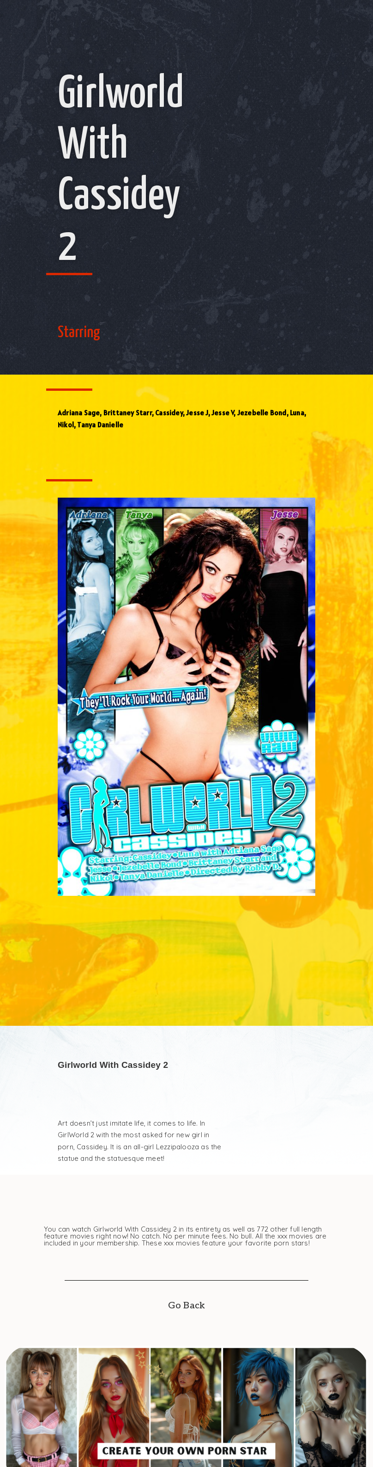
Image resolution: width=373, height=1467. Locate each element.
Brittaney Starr (127, 412)
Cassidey (169, 412)
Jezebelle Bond (262, 412)
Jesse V (222, 412)
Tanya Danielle (100, 424)
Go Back (186, 1305)
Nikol (66, 424)
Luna (297, 412)
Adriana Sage (79, 412)
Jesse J (197, 412)
